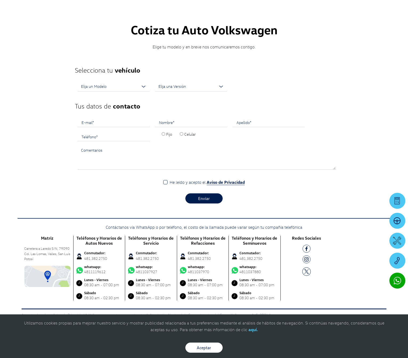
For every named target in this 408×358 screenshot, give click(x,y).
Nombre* (166, 122)
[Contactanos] (317, 8)
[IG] (307, 260)
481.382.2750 (95, 258)
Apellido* (243, 122)
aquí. (253, 329)
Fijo (169, 134)
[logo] (252, 19)
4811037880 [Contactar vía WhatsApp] (254, 269)
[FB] (307, 249)
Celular (190, 134)
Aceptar (204, 347)
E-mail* (87, 122)
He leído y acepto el (207, 182)
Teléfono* (89, 136)
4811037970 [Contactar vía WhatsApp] (203, 269)
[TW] (306, 271)
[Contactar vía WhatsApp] (397, 281)
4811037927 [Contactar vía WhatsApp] (151, 269)
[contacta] (47, 275)
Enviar (204, 198)
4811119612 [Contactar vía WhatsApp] (99, 269)
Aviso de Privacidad (226, 182)
